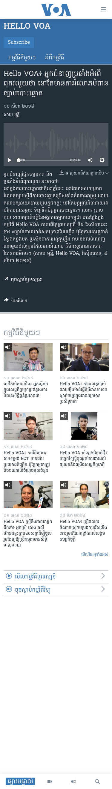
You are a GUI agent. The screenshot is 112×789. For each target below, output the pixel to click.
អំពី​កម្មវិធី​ (54, 58)
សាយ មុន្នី (12, 115)
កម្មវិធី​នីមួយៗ (22, 58)
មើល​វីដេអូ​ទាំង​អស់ (94, 554)
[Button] (15, 302)
